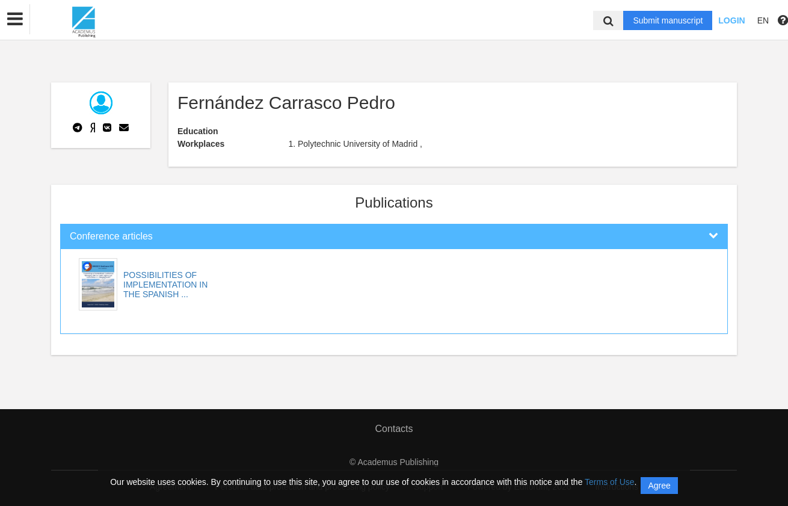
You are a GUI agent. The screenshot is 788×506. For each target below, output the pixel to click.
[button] (15, 19)
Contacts (394, 429)
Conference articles (111, 236)
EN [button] (763, 20)
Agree (659, 485)
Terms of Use (609, 482)
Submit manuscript (668, 20)
